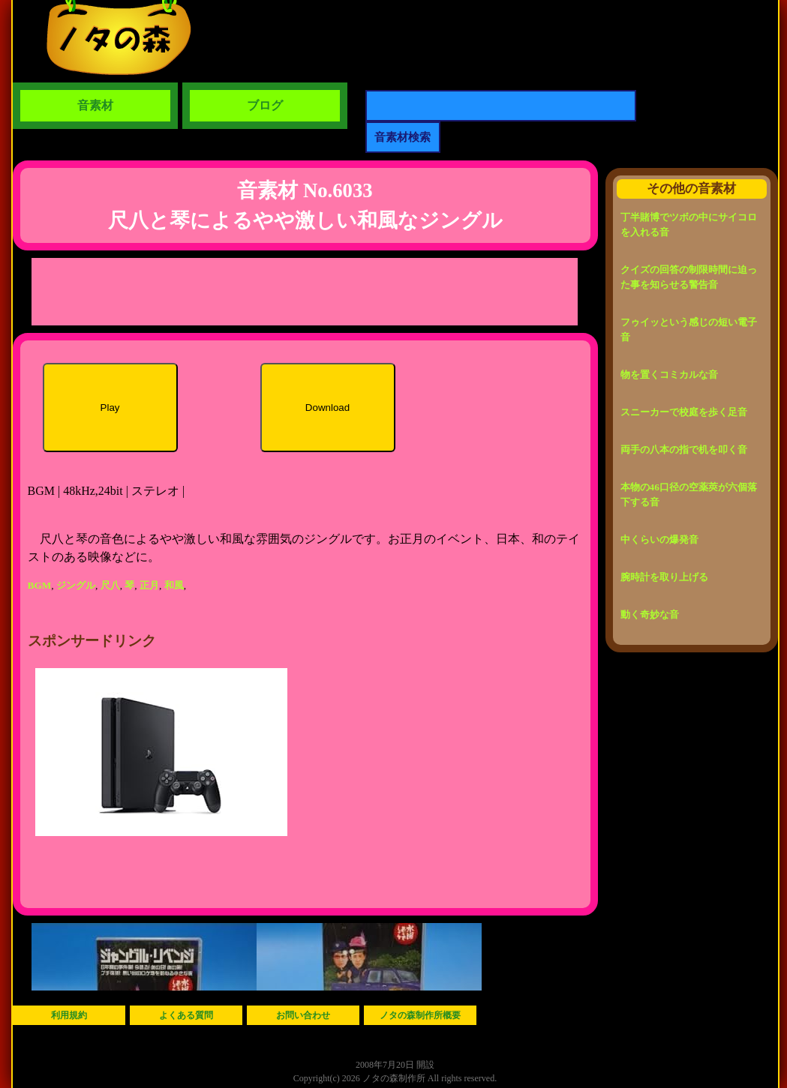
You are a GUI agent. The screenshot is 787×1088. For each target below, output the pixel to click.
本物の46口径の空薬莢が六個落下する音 (688, 494)
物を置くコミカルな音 (669, 374)
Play (110, 407)
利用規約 (69, 1015)
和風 (174, 585)
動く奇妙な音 (649, 614)
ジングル (75, 585)
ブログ (265, 105)
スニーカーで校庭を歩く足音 (683, 412)
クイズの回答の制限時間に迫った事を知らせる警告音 (688, 277)
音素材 (95, 105)
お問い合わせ (303, 1015)
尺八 (110, 585)
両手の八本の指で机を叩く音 (683, 449)
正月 (149, 585)
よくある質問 (186, 1015)
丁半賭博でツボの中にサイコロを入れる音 (688, 224)
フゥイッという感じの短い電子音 (688, 329)
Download (327, 407)
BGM (40, 585)
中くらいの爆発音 (659, 539)
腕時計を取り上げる (664, 577)
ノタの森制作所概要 (420, 1015)
